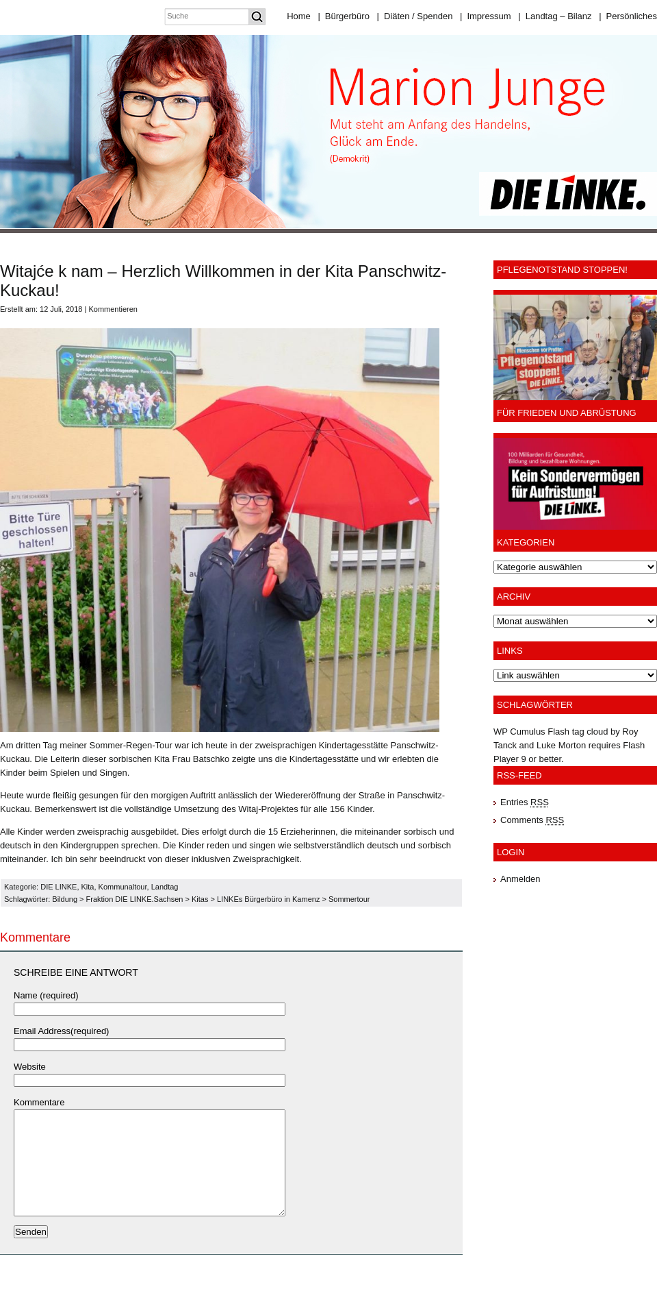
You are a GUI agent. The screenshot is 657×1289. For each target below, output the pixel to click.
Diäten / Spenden (415, 16)
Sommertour (349, 899)
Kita (87, 887)
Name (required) (46, 995)
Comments (532, 820)
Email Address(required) (61, 1031)
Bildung (64, 899)
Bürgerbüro (343, 16)
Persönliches (628, 16)
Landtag (165, 887)
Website (30, 1066)
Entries (524, 802)
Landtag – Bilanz (554, 16)
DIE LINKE (58, 887)
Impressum (485, 16)
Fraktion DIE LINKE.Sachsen (134, 899)
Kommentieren (113, 309)
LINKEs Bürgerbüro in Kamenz (268, 899)
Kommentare (39, 1102)
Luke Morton (561, 745)
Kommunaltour (123, 887)
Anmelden (520, 879)
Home (299, 16)
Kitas (200, 899)
